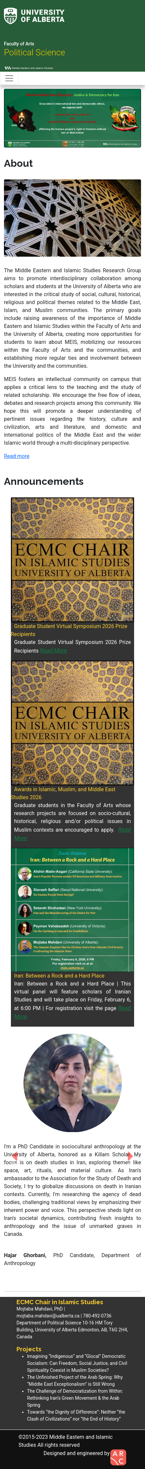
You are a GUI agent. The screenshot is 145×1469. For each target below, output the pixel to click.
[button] (14, 118)
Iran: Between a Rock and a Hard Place (59, 976)
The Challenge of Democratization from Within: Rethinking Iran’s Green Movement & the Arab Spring (75, 1398)
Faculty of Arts (19, 43)
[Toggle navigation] (9, 78)
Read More (53, 650)
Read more (16, 456)
